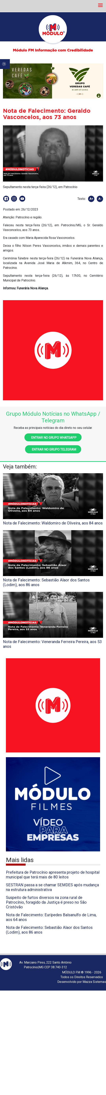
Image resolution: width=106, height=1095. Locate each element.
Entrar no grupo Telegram (53, 449)
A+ (91, 199)
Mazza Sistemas (94, 982)
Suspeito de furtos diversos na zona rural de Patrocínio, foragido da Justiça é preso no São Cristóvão (46, 902)
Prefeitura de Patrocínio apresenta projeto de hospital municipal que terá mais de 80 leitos (52, 874)
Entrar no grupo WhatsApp (53, 437)
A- (99, 199)
